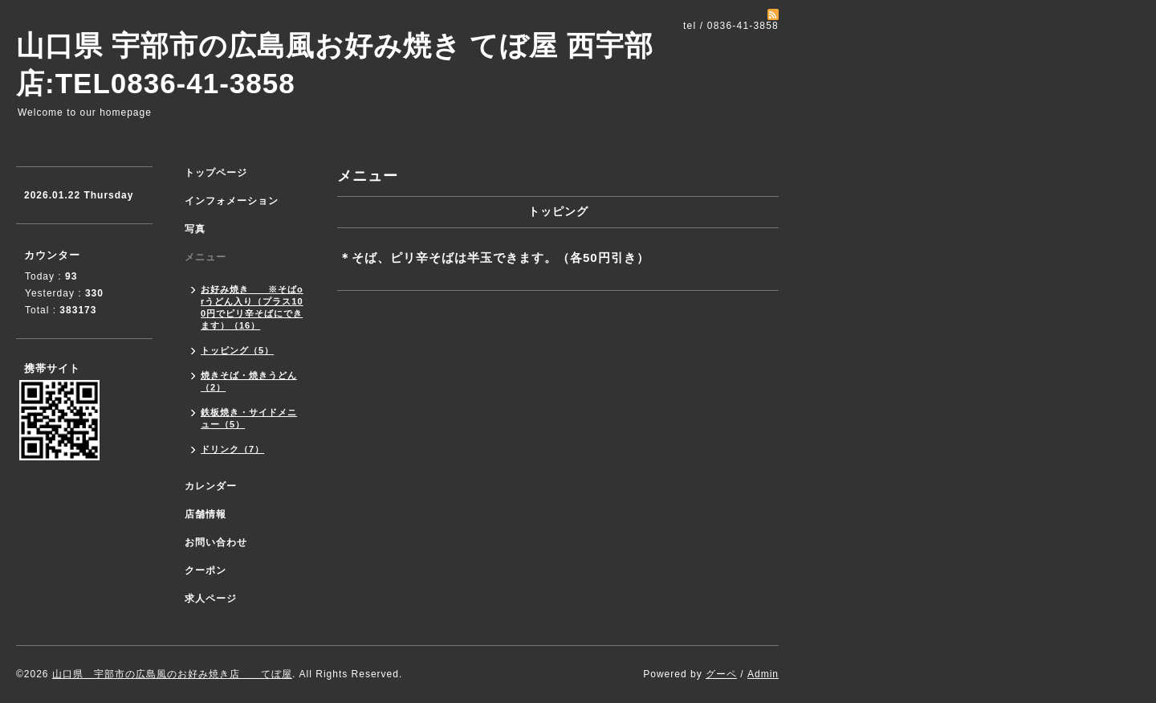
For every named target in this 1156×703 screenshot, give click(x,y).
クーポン (205, 570)
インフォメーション (232, 200)
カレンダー (211, 486)
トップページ (216, 172)
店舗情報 (205, 514)
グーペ (721, 674)
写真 (195, 229)
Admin (763, 674)
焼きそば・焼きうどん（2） (249, 381)
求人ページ (211, 598)
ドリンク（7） (232, 449)
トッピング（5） (237, 350)
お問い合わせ (216, 542)
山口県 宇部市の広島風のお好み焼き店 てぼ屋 (172, 674)
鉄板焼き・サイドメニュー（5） (249, 418)
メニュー (205, 257)
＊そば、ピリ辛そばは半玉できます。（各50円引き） (494, 257)
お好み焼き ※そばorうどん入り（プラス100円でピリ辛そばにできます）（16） (252, 307)
